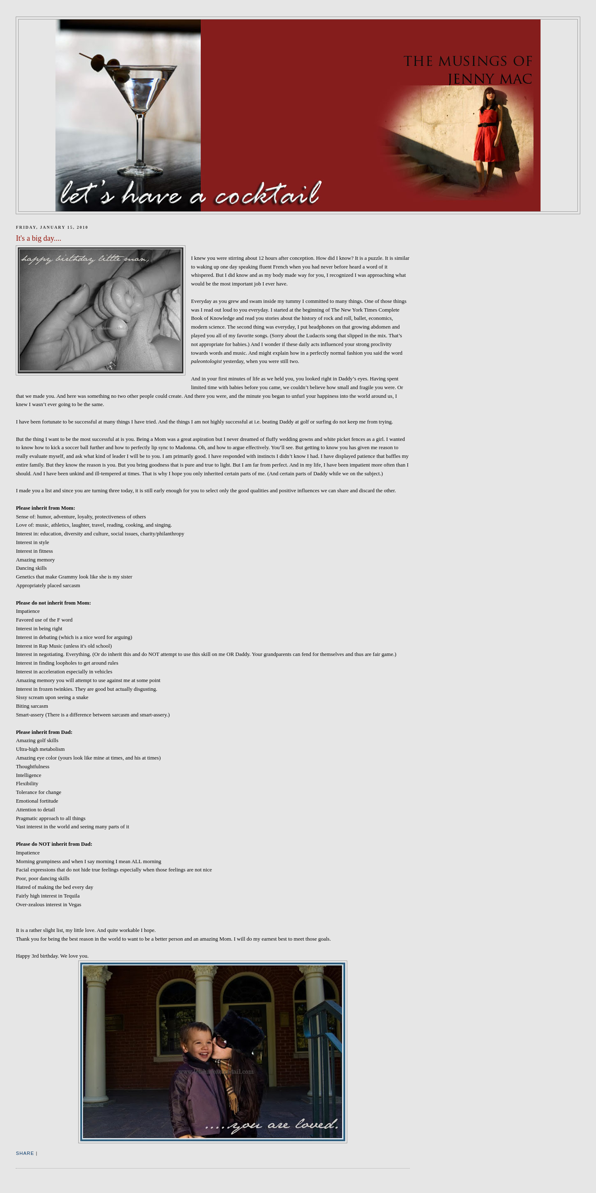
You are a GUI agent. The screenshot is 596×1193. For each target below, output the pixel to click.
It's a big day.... (38, 238)
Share (25, 1153)
